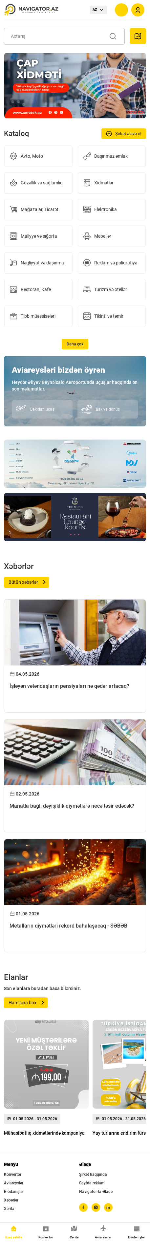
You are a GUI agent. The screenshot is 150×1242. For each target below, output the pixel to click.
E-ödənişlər (14, 1191)
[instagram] (96, 1207)
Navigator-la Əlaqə (96, 1191)
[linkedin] (108, 1207)
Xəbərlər (11, 1200)
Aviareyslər (13, 1183)
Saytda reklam (91, 1183)
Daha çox (75, 344)
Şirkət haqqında (93, 1174)
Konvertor (12, 1174)
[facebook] (83, 1207)
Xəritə (9, 1208)
